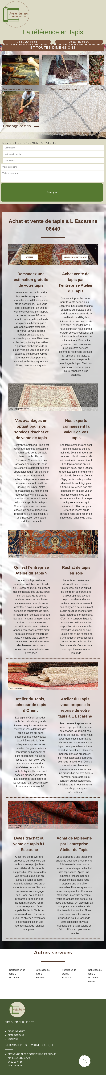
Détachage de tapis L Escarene (43, 974)
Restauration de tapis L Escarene (17, 974)
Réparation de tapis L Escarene (69, 974)
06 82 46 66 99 (15, 1065)
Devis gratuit (16, 1031)
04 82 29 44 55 (15, 1061)
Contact (13, 1039)
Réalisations (16, 1035)
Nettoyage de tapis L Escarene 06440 (95, 976)
